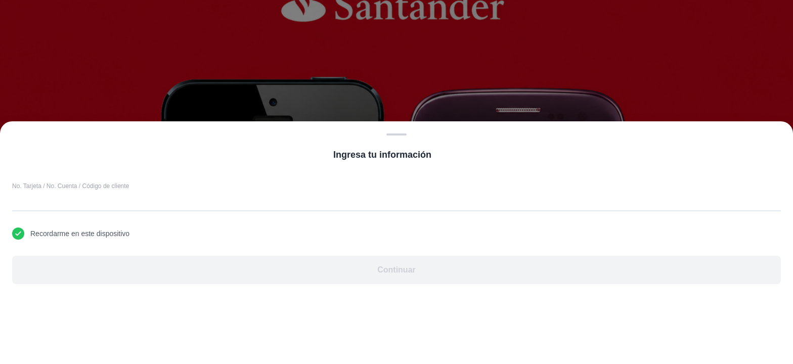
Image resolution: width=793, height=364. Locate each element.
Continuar (396, 269)
